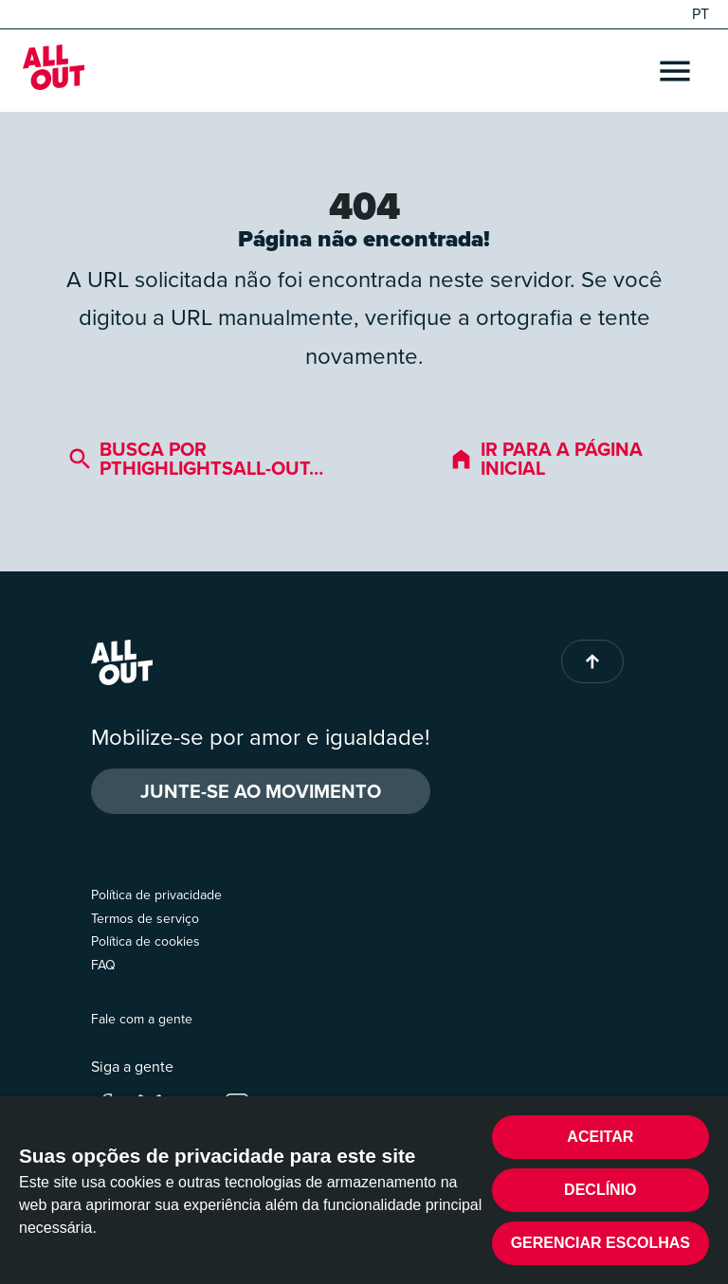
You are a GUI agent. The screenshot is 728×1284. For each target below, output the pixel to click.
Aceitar (600, 1137)
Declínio (600, 1190)
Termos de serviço (145, 919)
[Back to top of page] (592, 661)
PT (700, 14)
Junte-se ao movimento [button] (260, 791)
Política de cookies (145, 941)
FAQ (103, 965)
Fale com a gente (141, 1019)
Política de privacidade (156, 895)
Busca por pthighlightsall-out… (195, 458)
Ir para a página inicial (546, 458)
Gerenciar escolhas (600, 1243)
